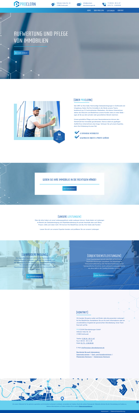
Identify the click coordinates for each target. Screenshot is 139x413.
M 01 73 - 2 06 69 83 (114, 5)
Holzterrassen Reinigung (102, 357)
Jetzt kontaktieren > (69, 188)
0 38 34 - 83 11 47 (88, 339)
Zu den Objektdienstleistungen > (104, 275)
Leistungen (111, 10)
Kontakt (121, 10)
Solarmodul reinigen (83, 354)
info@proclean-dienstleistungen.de (92, 348)
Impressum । (105, 411)
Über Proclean (99, 10)
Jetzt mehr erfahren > (21, 52)
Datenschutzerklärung (118, 411)
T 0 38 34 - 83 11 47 (114, 3)
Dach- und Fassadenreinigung (101, 354)
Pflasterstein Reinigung (84, 357)
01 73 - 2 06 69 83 (87, 343)
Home (89, 10)
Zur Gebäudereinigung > (34, 276)
